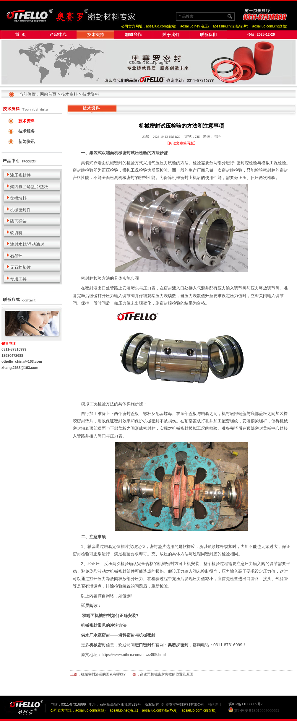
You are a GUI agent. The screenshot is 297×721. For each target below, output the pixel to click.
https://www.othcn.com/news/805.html (134, 654)
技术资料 (69, 94)
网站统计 (214, 704)
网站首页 (48, 94)
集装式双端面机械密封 (110, 152)
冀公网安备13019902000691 (256, 711)
